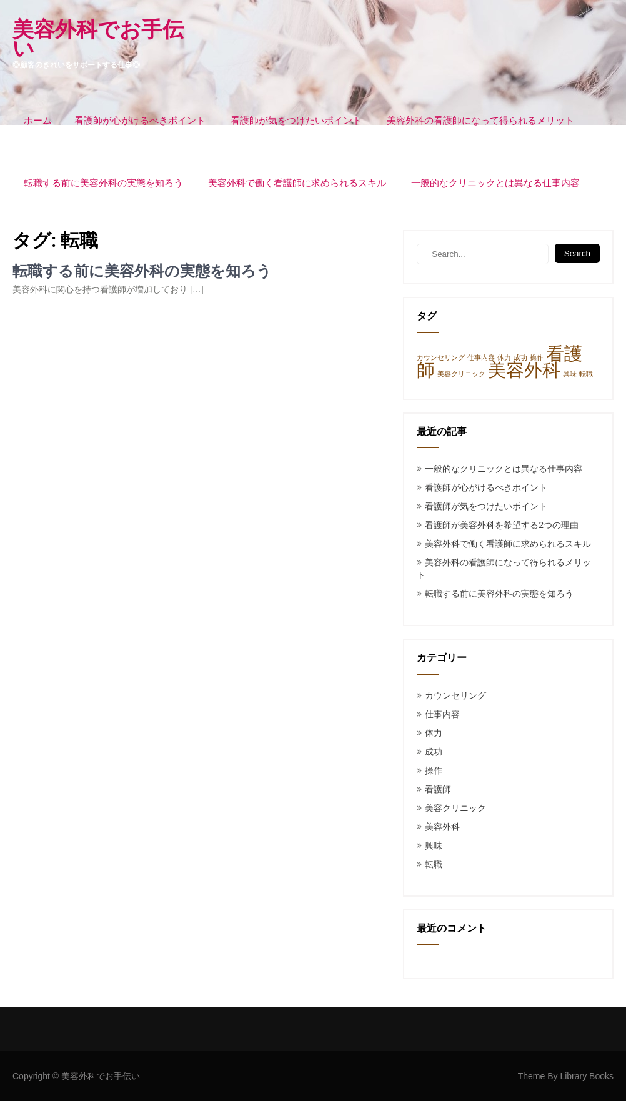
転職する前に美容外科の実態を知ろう (103, 183)
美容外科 (442, 827)
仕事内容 (442, 714)
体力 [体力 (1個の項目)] (504, 357)
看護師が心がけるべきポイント (140, 120)
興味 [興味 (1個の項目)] (570, 373)
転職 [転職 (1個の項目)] (586, 373)
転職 (433, 864)
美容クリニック (455, 808)
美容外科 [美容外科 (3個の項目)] (524, 369)
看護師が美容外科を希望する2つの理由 (502, 525)
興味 (433, 845)
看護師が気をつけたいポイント (296, 120)
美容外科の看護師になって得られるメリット (480, 120)
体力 (433, 733)
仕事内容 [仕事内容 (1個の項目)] (481, 357)
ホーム (38, 120)
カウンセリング (455, 695)
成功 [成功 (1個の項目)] (520, 357)
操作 (433, 770)
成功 (433, 752)
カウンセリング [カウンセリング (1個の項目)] (441, 357)
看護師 (438, 789)
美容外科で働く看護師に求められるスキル (297, 183)
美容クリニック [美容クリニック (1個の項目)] (461, 373)
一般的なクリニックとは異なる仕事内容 (495, 183)
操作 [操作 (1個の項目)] (537, 357)
